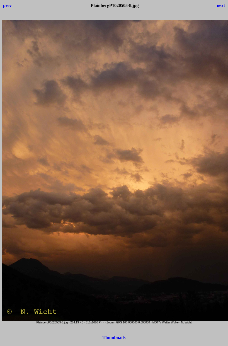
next (221, 5)
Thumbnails (114, 337)
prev (7, 5)
